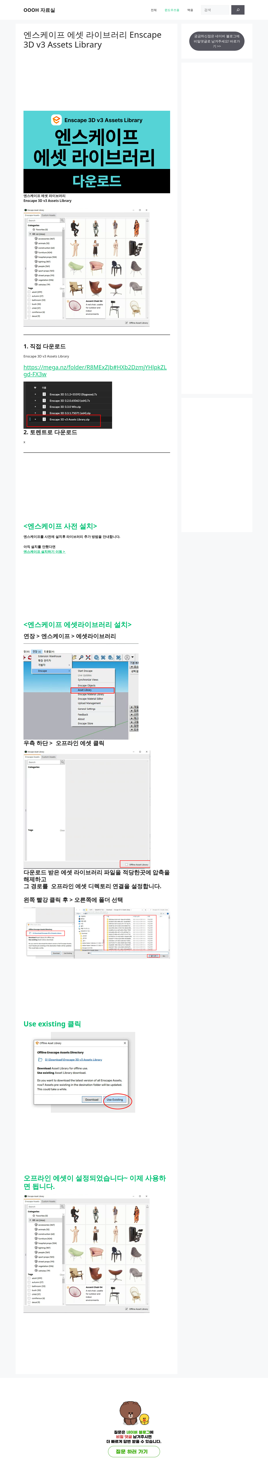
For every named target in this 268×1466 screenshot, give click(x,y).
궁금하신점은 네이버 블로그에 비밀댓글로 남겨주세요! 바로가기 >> (217, 41)
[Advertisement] (96, 77)
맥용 (190, 10)
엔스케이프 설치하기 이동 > (44, 551)
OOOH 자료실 (39, 10)
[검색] (238, 10)
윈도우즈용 (172, 10)
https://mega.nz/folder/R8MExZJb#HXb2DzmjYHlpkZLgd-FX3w (95, 370)
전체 (154, 10)
